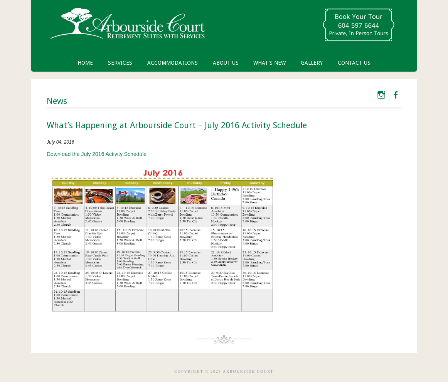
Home (85, 63)
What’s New (269, 63)
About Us (226, 63)
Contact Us (354, 63)
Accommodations (172, 63)
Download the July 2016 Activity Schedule (97, 154)
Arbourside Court (128, 27)
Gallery (312, 63)
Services (120, 63)
